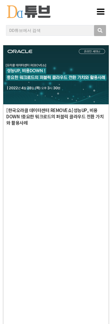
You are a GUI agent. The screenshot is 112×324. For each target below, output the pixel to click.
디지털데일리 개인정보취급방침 (58, 236)
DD (57, 174)
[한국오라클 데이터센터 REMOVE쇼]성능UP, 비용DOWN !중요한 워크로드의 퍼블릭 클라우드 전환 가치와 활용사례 (55, 116)
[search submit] (100, 30)
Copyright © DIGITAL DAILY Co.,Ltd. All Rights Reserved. (57, 201)
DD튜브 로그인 (57, 308)
